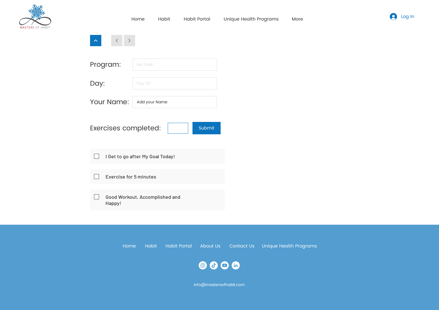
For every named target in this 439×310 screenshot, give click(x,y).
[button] (197, 16)
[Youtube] (225, 265)
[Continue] (95, 40)
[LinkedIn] (236, 265)
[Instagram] (203, 265)
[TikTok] (214, 265)
